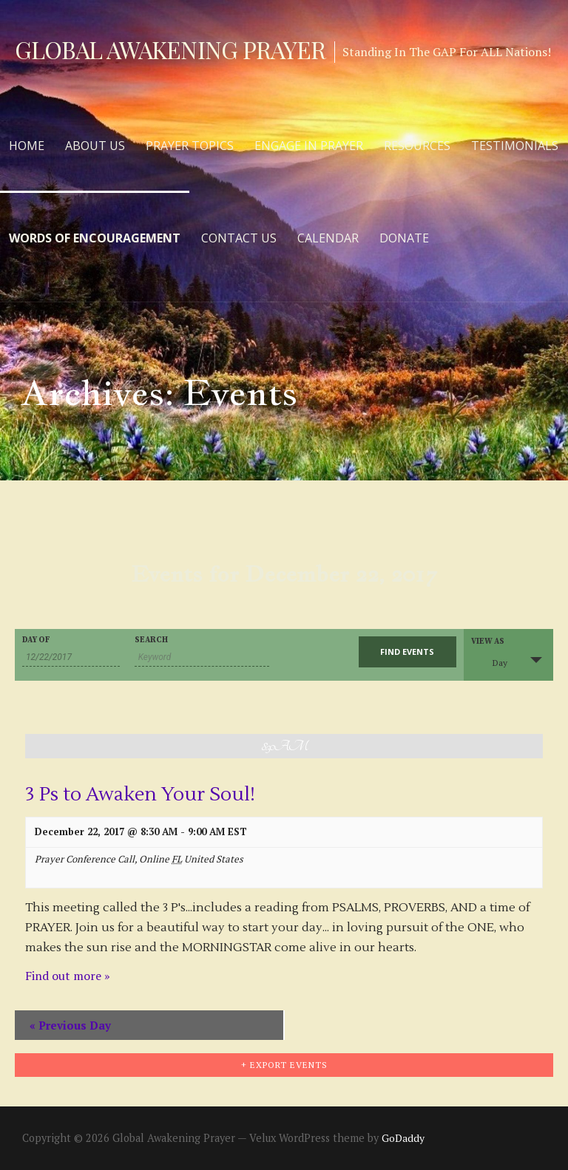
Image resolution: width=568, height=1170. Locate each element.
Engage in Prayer (308, 145)
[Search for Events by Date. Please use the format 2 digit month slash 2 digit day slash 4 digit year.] (71, 657)
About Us (95, 145)
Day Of (36, 640)
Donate (404, 238)
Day (491, 661)
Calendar (328, 238)
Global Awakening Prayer (170, 49)
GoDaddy (403, 1138)
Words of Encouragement (94, 238)
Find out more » (67, 975)
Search (151, 640)
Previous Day (70, 1025)
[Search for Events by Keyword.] (202, 657)
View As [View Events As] (487, 642)
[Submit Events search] (407, 651)
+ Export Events (284, 1064)
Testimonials (514, 145)
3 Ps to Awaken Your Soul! (140, 794)
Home (26, 145)
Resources (417, 145)
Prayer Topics (190, 145)
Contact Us (239, 238)
